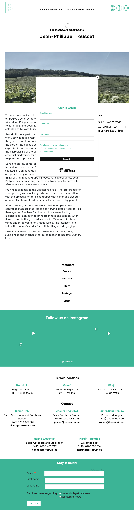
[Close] (97, 77)
